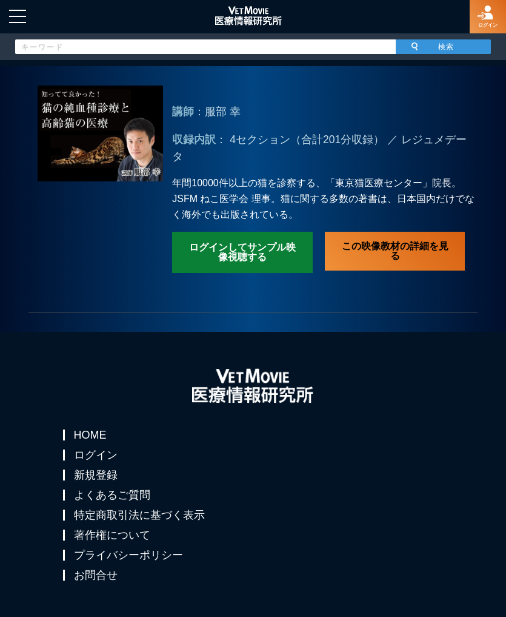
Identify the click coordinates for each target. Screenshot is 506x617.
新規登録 (96, 475)
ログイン (96, 455)
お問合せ (96, 575)
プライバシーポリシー (128, 555)
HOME (90, 435)
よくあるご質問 (112, 495)
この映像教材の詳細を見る (395, 251)
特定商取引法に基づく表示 (139, 515)
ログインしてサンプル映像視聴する (242, 252)
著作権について (112, 535)
